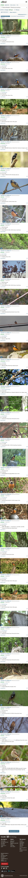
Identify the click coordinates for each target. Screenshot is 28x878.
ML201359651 (2, 661)
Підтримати (4, 863)
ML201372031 (2, 123)
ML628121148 (2, 743)
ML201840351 (2, 258)
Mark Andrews (4, 198)
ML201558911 (2, 475)
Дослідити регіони (4, 842)
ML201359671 (2, 420)
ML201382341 (2, 556)
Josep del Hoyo (4, 65)
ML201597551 (2, 176)
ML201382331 (2, 43)
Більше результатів (14, 831)
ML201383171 (2, 529)
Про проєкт (23, 839)
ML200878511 (2, 688)
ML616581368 (2, 826)
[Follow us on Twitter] (4, 868)
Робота (21, 846)
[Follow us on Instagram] (6, 868)
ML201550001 (2, 286)
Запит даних (12, 846)
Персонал (21, 845)
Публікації (12, 845)
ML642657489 (3, 367)
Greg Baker (4, 362)
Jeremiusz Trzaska (5, 683)
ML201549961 (2, 231)
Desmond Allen (4, 442)
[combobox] (14, 7)
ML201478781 (2, 340)
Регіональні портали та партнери (22, 843)
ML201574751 (2, 446)
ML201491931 (2, 313)
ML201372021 (2, 608)
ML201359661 (2, 635)
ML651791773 (2, 799)
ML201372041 (2, 582)
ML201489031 (2, 70)
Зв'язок (21, 851)
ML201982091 (2, 203)
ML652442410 (3, 772)
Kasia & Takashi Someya (6, 389)
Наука (12, 839)
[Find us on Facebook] (1, 868)
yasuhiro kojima (4, 737)
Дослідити (4, 839)
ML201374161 (2, 149)
